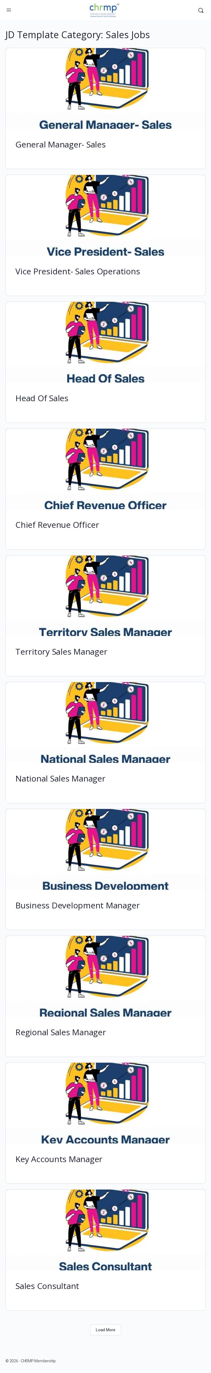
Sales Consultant (47, 1285)
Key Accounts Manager (58, 1159)
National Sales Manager (60, 778)
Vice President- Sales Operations (77, 271)
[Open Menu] (8, 10)
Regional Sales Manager (60, 1032)
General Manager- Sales (60, 144)
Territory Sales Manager (61, 651)
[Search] (201, 10)
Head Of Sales (41, 398)
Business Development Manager (77, 905)
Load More (105, 1329)
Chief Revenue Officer (57, 524)
